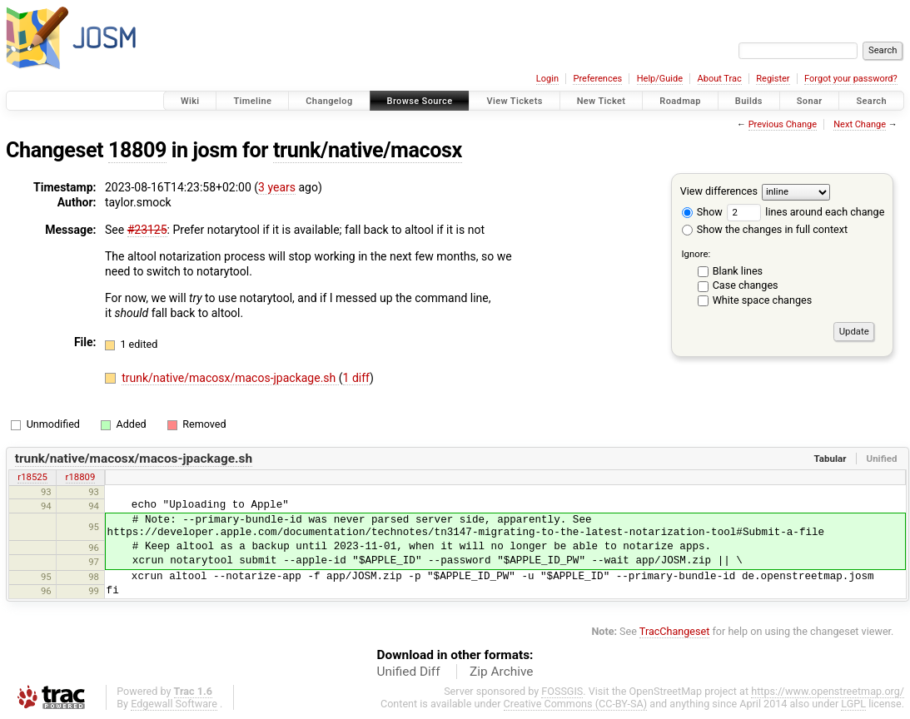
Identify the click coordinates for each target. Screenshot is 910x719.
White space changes (763, 300)
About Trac (720, 78)
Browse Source (420, 101)
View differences (719, 191)
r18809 (81, 477)
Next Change (859, 124)
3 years (277, 187)
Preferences (597, 78)
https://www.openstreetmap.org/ (827, 691)
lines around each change (805, 212)
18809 (137, 150)
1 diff (356, 377)
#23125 (147, 229)
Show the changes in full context (765, 229)
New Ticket (601, 101)
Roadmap (680, 101)
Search (871, 101)
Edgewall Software (174, 703)
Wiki (190, 101)
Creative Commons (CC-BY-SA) (576, 703)
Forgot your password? (851, 78)
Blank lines (738, 271)
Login (547, 78)
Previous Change (782, 124)
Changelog (329, 101)
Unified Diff (408, 671)
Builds (749, 101)
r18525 (32, 477)
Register (772, 78)
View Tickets (514, 101)
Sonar (810, 101)
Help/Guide (660, 78)
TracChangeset (674, 631)
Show (702, 212)
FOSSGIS (562, 691)
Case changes (745, 285)
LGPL (853, 703)
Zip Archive (501, 671)
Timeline (252, 101)
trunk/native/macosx (367, 150)
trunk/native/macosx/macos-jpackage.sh (230, 377)
